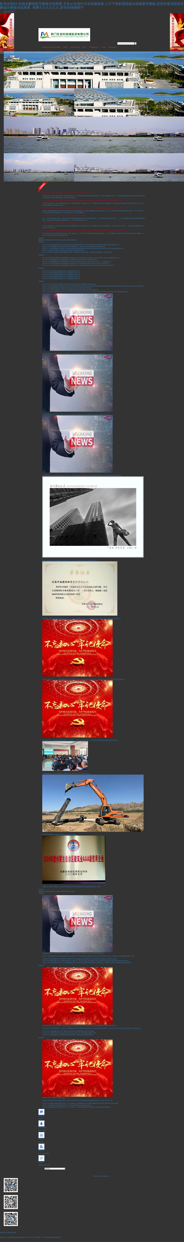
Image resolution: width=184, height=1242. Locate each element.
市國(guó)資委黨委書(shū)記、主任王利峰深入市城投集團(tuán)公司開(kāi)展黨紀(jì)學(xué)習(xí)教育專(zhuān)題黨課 (80, 1103)
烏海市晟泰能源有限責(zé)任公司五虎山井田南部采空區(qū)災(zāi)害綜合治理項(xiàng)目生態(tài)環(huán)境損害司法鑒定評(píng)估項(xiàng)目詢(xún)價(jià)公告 (93, 286)
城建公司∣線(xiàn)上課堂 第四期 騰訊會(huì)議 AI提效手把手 (63, 250)
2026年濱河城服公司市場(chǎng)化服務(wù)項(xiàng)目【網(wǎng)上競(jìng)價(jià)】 (70, 290)
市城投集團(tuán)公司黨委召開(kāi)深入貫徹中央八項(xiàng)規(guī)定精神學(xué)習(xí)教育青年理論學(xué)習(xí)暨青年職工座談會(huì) (81, 475)
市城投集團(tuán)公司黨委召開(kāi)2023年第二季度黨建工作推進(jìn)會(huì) (67, 1035)
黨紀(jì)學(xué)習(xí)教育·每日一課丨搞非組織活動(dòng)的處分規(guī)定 (67, 1105)
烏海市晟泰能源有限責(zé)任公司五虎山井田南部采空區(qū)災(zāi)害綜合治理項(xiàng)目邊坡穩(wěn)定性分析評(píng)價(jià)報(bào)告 (85, 291)
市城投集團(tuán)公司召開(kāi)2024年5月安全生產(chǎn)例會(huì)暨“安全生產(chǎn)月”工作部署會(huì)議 (76, 261)
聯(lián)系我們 (12, 1232)
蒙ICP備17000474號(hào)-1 (102, 1176)
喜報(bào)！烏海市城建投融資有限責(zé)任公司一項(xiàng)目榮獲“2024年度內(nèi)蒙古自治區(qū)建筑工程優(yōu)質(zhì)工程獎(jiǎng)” (81, 618)
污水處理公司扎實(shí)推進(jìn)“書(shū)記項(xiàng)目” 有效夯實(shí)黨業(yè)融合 (69, 1033)
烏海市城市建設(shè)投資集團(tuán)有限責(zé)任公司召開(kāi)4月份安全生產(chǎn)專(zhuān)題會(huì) (75, 263)
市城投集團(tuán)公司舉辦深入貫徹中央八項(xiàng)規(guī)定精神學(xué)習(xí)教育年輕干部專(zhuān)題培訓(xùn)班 (75, 414)
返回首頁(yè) (4, 1232)
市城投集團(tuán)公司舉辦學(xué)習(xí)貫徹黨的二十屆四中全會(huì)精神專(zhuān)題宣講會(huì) (74, 246)
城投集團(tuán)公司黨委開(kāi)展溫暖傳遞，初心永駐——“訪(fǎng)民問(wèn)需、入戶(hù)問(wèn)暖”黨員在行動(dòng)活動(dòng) (80, 740)
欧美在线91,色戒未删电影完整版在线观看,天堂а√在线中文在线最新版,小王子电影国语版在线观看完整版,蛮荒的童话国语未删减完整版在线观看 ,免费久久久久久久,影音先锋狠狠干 (92, 5)
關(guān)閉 (7, 52)
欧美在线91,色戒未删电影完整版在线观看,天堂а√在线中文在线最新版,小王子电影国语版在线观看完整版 (30, 1237)
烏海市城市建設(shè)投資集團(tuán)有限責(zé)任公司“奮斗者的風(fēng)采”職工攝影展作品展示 (69, 560)
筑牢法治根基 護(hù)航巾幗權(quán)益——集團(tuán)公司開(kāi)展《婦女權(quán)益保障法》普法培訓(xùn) (77, 252)
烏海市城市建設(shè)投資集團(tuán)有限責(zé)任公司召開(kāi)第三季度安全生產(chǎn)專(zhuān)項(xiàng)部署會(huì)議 (80, 258)
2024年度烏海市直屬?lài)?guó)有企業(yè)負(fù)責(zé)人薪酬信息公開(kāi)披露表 (69, 284)
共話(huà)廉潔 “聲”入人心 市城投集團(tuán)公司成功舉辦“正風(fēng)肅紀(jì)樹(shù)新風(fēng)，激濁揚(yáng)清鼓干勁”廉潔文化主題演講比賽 (83, 679)
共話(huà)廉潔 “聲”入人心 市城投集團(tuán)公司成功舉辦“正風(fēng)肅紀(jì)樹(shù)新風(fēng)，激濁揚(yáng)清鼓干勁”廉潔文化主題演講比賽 (86, 962)
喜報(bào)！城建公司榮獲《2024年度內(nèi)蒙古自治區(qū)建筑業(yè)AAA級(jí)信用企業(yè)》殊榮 (71, 886)
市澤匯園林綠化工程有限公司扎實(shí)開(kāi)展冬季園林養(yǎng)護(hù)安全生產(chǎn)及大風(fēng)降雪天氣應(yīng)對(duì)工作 (83, 248)
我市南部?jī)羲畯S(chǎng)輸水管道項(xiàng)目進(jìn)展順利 (59, 834)
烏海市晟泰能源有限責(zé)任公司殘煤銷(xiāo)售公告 (61, 271)
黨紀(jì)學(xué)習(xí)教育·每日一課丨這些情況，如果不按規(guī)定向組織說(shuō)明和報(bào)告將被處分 (76, 1107)
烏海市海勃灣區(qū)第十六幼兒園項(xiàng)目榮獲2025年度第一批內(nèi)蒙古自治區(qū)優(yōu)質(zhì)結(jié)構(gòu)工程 (80, 244)
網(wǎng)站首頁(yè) (9, 11)
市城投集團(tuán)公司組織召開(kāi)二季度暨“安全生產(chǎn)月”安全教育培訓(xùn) (69, 259)
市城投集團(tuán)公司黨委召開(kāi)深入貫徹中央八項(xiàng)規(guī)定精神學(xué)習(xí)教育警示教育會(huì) (73, 353)
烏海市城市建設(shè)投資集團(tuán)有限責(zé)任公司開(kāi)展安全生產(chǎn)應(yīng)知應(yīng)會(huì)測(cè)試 (78, 265)
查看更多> (41, 238)
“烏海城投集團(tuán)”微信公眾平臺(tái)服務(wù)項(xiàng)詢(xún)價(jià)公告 (67, 288)
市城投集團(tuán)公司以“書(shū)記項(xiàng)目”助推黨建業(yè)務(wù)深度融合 (68, 1031)
